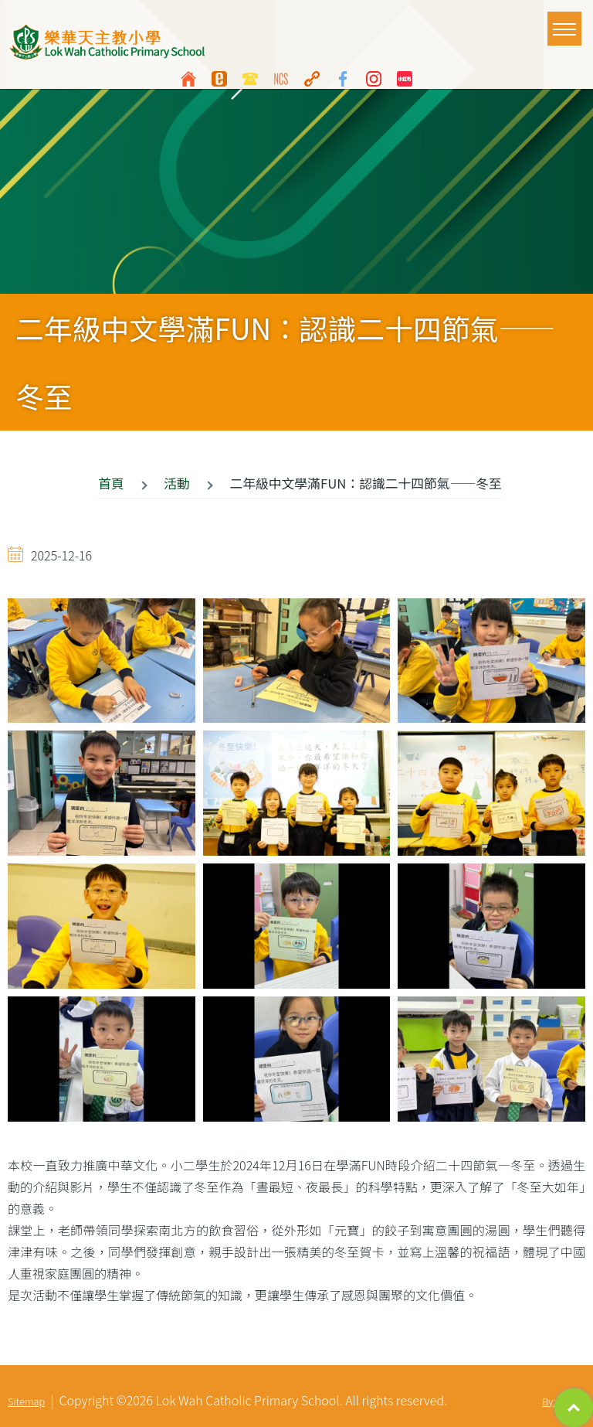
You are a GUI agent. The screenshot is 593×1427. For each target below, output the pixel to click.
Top (573, 1407)
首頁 (111, 483)
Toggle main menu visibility (567, 21)
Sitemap (26, 1401)
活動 (177, 483)
